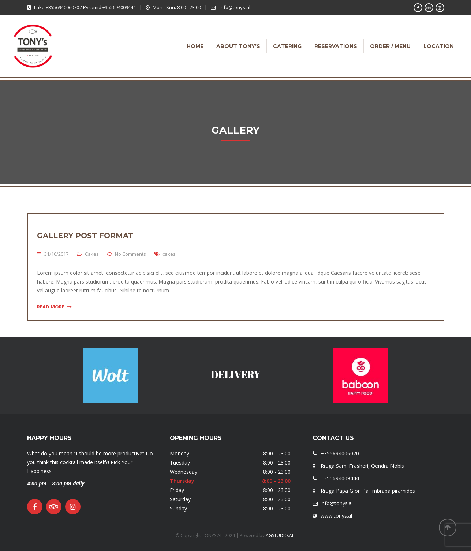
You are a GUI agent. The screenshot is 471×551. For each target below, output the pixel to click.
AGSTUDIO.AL (280, 535)
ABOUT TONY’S (238, 46)
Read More (54, 306)
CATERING (287, 46)
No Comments (130, 254)
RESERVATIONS (335, 46)
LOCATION (438, 46)
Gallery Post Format (85, 235)
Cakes (92, 254)
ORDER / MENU (390, 46)
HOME (195, 46)
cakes (169, 254)
